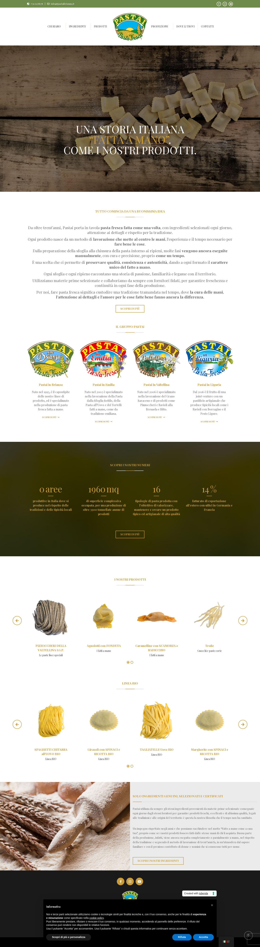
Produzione (159, 26)
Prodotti (100, 26)
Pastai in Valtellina (156, 385)
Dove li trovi (185, 26)
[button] (212, 905)
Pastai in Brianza (51, 385)
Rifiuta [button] (182, 937)
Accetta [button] (203, 937)
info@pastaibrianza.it (62, 3)
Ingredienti (77, 26)
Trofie (209, 646)
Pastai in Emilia (103, 385)
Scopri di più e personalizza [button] (68, 937)
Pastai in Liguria (209, 385)
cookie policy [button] (96, 917)
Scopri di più (50, 417)
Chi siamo (54, 26)
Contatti (207, 26)
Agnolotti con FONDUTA (104, 646)
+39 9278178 (37, 3)
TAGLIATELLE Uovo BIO (157, 749)
